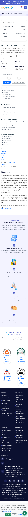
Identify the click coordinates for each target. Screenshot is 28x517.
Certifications (6, 437)
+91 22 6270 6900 (10, 463)
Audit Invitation (6, 448)
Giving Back (5, 406)
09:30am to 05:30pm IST (14, 1)
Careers (4, 403)
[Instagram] (14, 480)
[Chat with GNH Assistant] (24, 513)
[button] (25, 7)
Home (2, 13)
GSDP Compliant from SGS (8, 359)
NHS (2, 157)
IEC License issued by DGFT (21, 380)
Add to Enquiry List (18, 82)
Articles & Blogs (6, 430)
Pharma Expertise (7, 445)
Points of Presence (21, 433)
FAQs (3, 440)
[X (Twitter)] (18, 480)
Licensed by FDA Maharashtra (9, 378)
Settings (20, 514)
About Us (4, 395)
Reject (14, 514)
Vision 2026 (5, 416)
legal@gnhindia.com (6, 208)
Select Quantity (7, 74)
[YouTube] (22, 480)
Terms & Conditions (19, 499)
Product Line (19, 430)
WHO (2, 159)
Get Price (6, 82)
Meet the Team (6, 398)
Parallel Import (20, 409)
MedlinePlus (4, 153)
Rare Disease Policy (21, 440)
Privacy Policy (7, 499)
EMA (2, 155)
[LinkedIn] (9, 480)
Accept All (8, 514)
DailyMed (3, 151)
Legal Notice (19, 443)
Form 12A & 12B (6, 451)
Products (9, 13)
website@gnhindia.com (14, 3)
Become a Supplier (7, 443)
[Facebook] (5, 480)
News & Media (6, 400)
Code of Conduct (7, 413)
